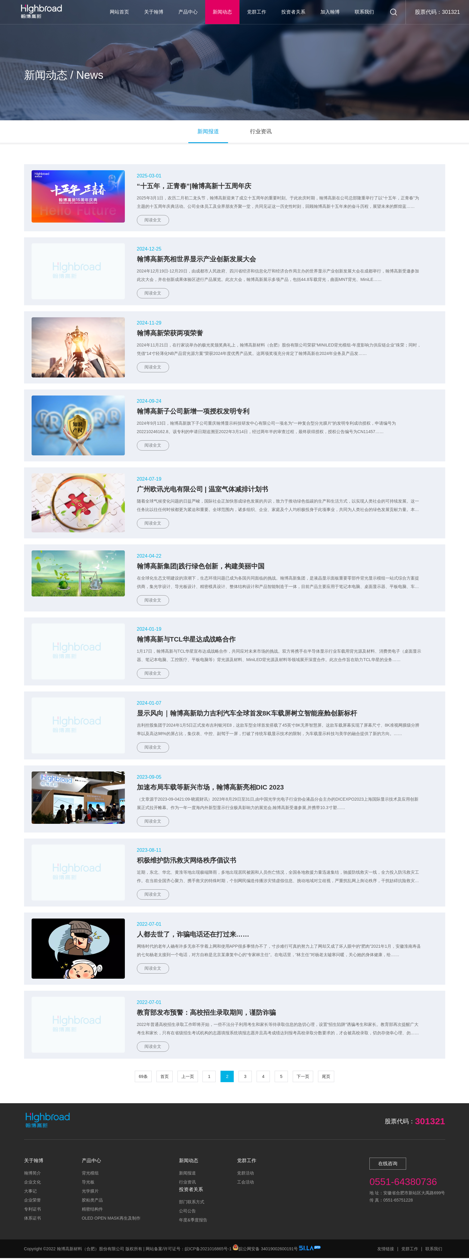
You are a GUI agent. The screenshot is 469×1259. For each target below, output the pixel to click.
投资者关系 (293, 11)
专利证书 (32, 1210)
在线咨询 (387, 1164)
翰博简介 (32, 1173)
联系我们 (364, 11)
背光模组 (90, 1173)
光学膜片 (90, 1192)
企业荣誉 (32, 1201)
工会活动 (245, 1183)
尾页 (326, 1077)
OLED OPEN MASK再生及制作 (111, 1219)
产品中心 (188, 11)
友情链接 (385, 1249)
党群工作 (256, 11)
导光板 (88, 1183)
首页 (164, 1077)
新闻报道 (187, 1173)
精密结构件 (92, 1210)
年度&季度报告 (193, 1220)
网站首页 (119, 11)
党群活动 (245, 1173)
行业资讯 (187, 1183)
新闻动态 (222, 11)
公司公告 (187, 1211)
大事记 (30, 1192)
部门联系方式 (191, 1202)
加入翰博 (330, 11)
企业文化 (32, 1183)
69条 (143, 1077)
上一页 (187, 1077)
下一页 (303, 1077)
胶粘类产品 (92, 1201)
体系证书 (32, 1219)
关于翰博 (153, 11)
